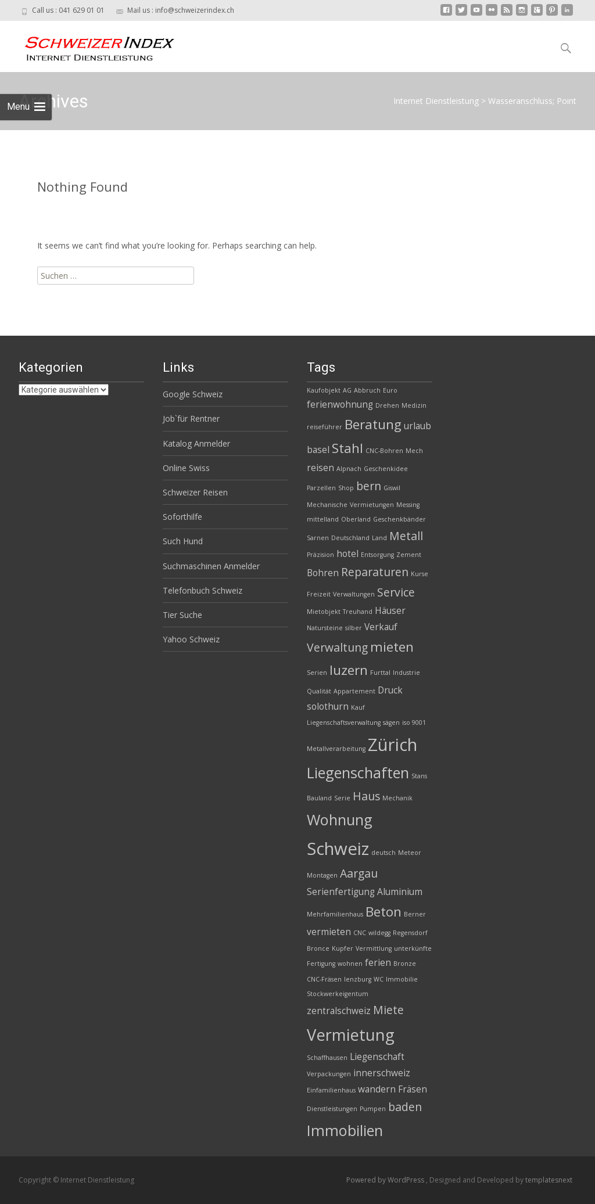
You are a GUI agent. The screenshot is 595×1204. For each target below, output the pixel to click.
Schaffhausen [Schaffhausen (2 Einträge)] (327, 1058)
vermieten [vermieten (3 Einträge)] (329, 932)
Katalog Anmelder (196, 443)
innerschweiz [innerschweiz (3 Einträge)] (381, 1073)
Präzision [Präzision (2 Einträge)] (320, 555)
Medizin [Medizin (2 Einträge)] (414, 405)
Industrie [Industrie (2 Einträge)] (406, 673)
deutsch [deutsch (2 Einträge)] (383, 853)
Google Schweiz (193, 394)
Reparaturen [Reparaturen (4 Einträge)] (374, 572)
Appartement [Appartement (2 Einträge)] (354, 691)
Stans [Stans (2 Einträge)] (419, 776)
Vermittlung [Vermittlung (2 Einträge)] (374, 948)
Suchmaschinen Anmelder (211, 566)
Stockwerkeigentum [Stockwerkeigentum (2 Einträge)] (337, 994)
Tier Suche (182, 614)
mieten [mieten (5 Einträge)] (392, 647)
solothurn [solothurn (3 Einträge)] (328, 706)
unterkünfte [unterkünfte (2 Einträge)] (413, 948)
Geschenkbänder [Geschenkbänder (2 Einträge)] (399, 519)
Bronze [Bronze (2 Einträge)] (404, 963)
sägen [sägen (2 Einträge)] (391, 722)
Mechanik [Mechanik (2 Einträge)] (397, 798)
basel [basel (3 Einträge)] (318, 450)
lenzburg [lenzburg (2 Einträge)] (357, 979)
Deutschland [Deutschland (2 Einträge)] (350, 538)
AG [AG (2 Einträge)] (347, 390)
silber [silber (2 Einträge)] (353, 628)
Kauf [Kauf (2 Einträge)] (358, 707)
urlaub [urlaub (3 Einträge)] (417, 426)
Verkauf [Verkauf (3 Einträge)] (380, 627)
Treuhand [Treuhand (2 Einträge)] (357, 612)
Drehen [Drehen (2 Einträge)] (387, 405)
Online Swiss (186, 467)
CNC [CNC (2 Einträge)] (359, 933)
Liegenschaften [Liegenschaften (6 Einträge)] (358, 772)
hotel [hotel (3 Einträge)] (347, 554)
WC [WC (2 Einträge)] (378, 979)
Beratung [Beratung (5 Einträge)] (373, 424)
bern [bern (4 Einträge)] (368, 486)
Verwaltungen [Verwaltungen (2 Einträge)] (354, 594)
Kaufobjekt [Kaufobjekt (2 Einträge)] (323, 390)
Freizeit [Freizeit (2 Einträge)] (319, 594)
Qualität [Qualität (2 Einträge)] (319, 691)
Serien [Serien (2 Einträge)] (317, 673)
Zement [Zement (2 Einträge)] (408, 555)
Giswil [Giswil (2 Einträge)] (391, 488)
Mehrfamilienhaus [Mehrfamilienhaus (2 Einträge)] (335, 914)
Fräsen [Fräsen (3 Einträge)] (412, 1089)
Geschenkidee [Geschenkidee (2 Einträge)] (386, 469)
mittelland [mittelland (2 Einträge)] (323, 519)
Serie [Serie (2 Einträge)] (342, 798)
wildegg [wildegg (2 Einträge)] (379, 933)
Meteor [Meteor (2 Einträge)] (409, 853)
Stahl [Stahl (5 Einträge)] (347, 448)
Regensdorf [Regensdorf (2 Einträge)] (410, 933)
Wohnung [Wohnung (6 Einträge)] (339, 819)
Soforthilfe (182, 516)
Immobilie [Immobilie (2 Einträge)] (402, 979)
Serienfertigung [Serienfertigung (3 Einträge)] (341, 892)
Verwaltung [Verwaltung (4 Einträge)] (337, 647)
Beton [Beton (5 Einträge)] (383, 912)
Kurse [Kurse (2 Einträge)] (419, 574)
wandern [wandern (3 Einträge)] (377, 1089)
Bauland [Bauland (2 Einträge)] (319, 798)
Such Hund (183, 541)
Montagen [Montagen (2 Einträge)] (322, 875)
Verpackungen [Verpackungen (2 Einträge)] (329, 1074)
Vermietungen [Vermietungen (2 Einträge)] (372, 505)
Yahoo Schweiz (191, 639)
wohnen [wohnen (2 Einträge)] (350, 963)
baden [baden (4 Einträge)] (405, 1107)
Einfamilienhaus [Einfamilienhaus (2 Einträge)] (331, 1090)
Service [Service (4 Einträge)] (396, 592)
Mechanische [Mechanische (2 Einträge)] (327, 505)
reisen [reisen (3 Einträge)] (320, 468)
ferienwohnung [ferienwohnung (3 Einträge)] (340, 404)
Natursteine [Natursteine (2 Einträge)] (325, 628)
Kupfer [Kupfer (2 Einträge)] (342, 948)
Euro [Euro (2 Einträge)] (390, 390)
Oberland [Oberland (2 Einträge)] (356, 519)
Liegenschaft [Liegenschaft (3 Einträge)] (377, 1057)
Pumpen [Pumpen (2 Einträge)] (373, 1109)
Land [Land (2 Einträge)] (379, 538)
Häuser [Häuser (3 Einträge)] (390, 611)
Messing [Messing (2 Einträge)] (408, 505)
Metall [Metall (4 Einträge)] (406, 536)
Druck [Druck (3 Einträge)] (390, 690)
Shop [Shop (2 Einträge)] (346, 488)
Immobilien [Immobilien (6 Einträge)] (345, 1130)
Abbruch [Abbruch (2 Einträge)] (367, 390)
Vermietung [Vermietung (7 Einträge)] (351, 1034)
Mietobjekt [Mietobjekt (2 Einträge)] (323, 612)
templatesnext (548, 1180)
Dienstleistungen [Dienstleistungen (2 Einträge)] (332, 1109)
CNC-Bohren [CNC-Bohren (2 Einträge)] (384, 451)
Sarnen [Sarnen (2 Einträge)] (318, 538)
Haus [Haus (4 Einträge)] (366, 796)
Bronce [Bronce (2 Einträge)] (318, 948)
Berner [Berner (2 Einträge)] (415, 914)
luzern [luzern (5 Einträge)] (348, 670)
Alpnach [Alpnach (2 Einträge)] (348, 469)
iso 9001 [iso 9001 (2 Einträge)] (414, 722)
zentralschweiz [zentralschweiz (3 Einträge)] (339, 1011)
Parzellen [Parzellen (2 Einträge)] (321, 488)
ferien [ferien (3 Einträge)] (378, 963)
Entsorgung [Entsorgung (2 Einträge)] (377, 555)
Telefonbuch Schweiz (202, 590)
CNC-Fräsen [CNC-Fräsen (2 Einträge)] (324, 979)
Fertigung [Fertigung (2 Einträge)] (321, 963)
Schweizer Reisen (195, 492)
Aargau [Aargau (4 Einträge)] (359, 873)
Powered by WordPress (386, 1180)
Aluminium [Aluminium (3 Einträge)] (399, 892)
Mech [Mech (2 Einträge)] (414, 451)
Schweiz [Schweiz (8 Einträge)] (338, 848)
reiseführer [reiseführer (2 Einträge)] (324, 427)
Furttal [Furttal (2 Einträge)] (380, 673)
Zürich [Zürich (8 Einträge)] (392, 744)
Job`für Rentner (191, 418)
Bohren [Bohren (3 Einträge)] (323, 573)
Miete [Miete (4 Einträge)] (388, 1010)
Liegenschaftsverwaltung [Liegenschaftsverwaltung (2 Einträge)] (344, 722)
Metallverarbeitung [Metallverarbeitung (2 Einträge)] (336, 749)
